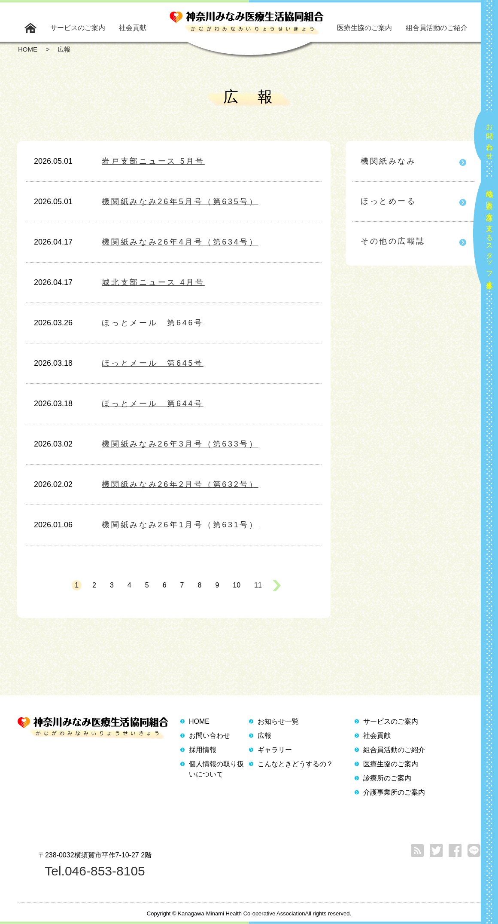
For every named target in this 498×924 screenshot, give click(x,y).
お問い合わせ (489, 138)
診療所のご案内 (387, 778)
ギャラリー (275, 749)
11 (258, 585)
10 (236, 585)
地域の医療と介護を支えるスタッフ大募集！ (489, 235)
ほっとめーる (388, 201)
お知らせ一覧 (278, 721)
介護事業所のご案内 (394, 792)
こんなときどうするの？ (295, 764)
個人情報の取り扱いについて (216, 769)
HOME (199, 721)
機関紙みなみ (388, 161)
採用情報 (202, 749)
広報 (264, 735)
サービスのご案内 (77, 27)
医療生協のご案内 (364, 27)
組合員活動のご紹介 (437, 27)
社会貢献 (132, 27)
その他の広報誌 (393, 241)
